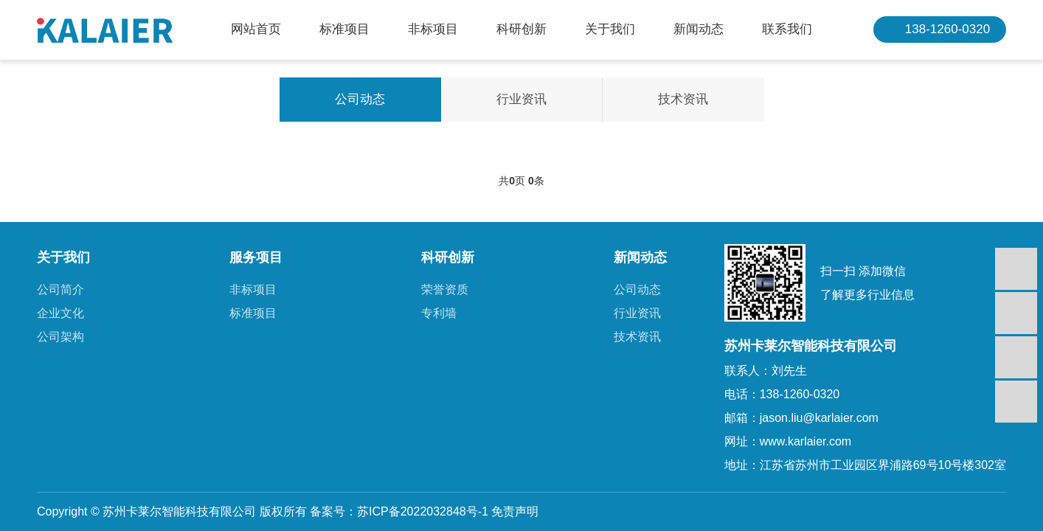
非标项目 (433, 29)
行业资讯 (521, 99)
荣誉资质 (444, 289)
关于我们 (610, 29)
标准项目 (344, 29)
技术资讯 (683, 99)
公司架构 (60, 336)
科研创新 (521, 29)
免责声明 (514, 511)
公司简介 (60, 289)
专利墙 (439, 313)
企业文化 (60, 313)
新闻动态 (698, 29)
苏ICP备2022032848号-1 (422, 511)
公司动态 (360, 99)
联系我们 (787, 29)
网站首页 (256, 29)
